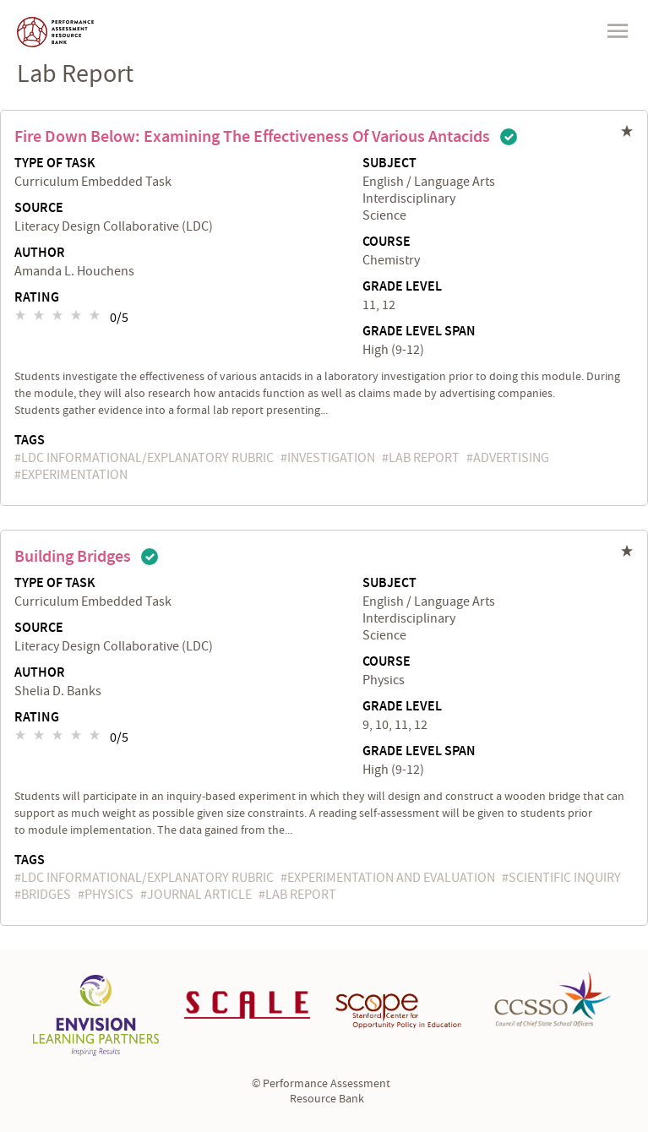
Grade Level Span (419, 332)
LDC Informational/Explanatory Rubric (147, 457)
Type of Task (54, 163)
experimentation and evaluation (391, 877)
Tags (29, 440)
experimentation (74, 474)
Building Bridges (72, 557)
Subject (389, 163)
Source (38, 208)
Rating (36, 298)
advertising (511, 457)
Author (39, 253)
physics (108, 894)
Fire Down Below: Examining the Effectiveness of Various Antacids (252, 137)
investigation (331, 457)
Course (386, 242)
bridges (46, 894)
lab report (424, 457)
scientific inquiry (565, 877)
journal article (199, 894)
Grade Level (402, 287)
